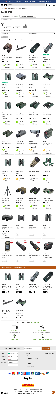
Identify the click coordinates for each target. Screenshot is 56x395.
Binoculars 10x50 (33, 114)
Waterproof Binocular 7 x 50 (7, 228)
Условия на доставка (32, 358)
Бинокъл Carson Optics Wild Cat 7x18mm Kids (20, 313)
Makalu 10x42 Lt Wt (34, 200)
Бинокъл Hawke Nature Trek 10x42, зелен (20, 287)
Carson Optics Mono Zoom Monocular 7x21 (34, 287)
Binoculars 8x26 (47, 114)
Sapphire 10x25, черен (20, 228)
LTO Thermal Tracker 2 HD (34, 256)
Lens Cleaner (19, 57)
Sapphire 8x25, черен (33, 228)
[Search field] (26, 4)
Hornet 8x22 (19, 200)
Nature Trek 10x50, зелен (34, 87)
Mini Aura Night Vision (20, 87)
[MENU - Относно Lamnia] (50, 5)
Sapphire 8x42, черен (46, 228)
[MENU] (2, 5)
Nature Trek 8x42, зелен (6, 87)
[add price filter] (25, 27)
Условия (28, 363)
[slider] (2, 25)
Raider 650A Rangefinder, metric (48, 256)
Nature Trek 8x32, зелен (20, 172)
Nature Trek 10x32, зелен (7, 172)
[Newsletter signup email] (32, 348)
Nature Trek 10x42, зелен (7, 115)
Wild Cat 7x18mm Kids (47, 87)
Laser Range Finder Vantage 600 (47, 144)
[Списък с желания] (46, 5)
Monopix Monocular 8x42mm (21, 144)
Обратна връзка (49, 353)
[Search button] (44, 5)
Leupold (4, 254)
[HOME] (5, 5)
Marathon (4, 225)
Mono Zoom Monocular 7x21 (47, 58)
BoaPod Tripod (5, 200)
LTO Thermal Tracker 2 (21, 256)
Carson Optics (19, 56)
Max (14, 27)
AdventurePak (46, 171)
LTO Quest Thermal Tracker (7, 256)
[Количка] (53, 5)
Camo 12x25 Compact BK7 (7, 58)
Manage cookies (30, 366)
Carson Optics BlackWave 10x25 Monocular (47, 287)
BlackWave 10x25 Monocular (33, 58)
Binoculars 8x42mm (7, 143)
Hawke (4, 84)
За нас (28, 353)
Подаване (46, 348)
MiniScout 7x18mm (48, 200)
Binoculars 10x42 (20, 114)
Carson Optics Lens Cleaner (7, 312)
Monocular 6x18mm (34, 171)
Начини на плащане (31, 361)
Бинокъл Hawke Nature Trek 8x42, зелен (6, 287)
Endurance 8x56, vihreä (33, 144)
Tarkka (4, 56)
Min (5, 27)
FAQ (27, 356)
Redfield (45, 254)
